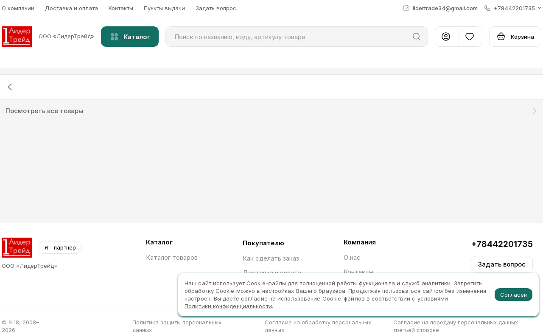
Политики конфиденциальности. (229, 306)
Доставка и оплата (71, 8)
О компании (18, 8)
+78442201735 (502, 244)
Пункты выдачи (164, 8)
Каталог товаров (172, 257)
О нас (352, 257)
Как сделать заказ (271, 258)
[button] (512, 8)
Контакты (121, 8)
